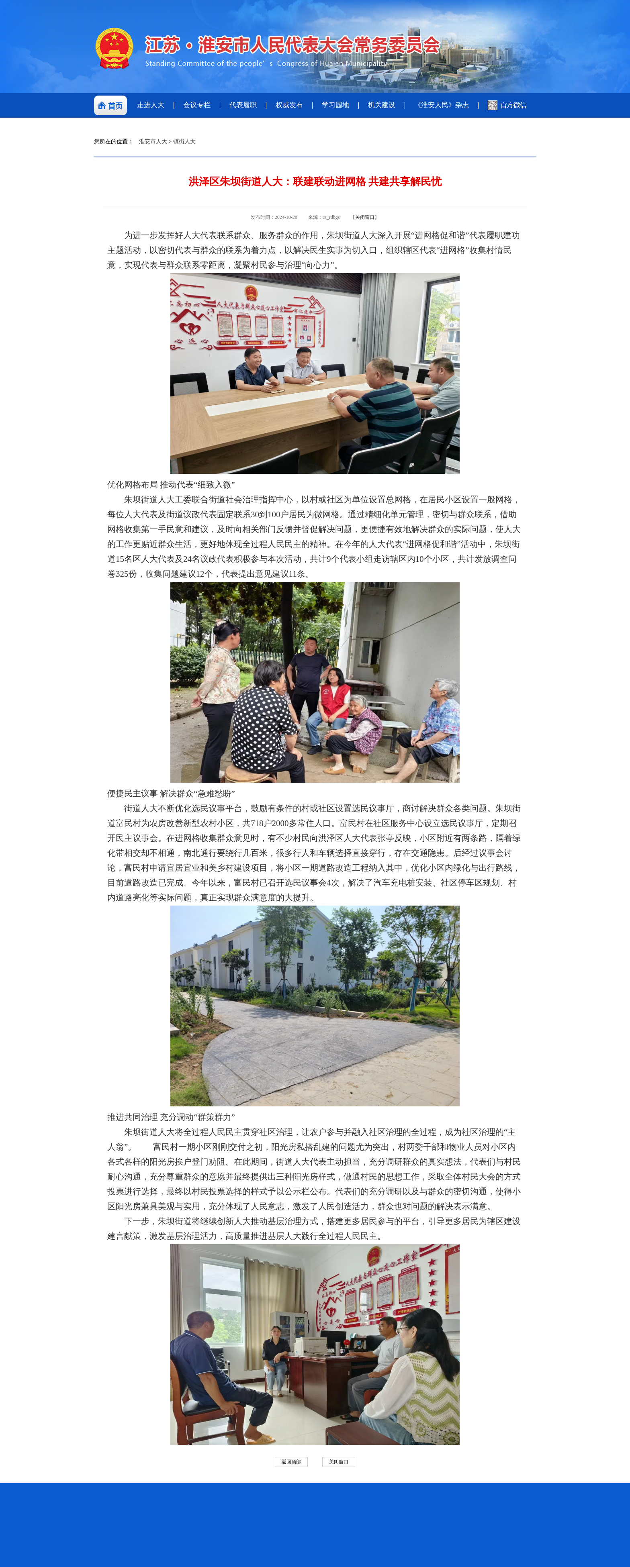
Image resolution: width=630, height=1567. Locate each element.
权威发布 (289, 105)
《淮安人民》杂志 (441, 105)
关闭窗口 (364, 217)
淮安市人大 (153, 142)
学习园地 (335, 105)
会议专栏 (197, 105)
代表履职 (243, 105)
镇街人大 (184, 142)
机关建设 (381, 105)
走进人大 (150, 105)
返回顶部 (291, 1462)
